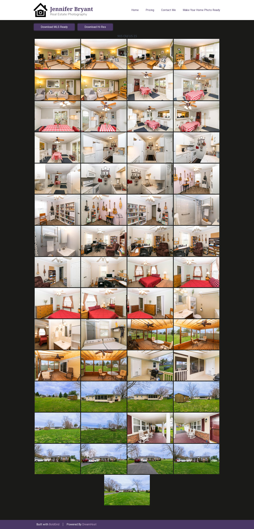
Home (135, 10)
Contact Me (168, 10)
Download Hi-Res (95, 27)
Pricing (150, 10)
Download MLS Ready (54, 27)
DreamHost (89, 524)
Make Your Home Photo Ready (201, 10)
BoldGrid (54, 524)
